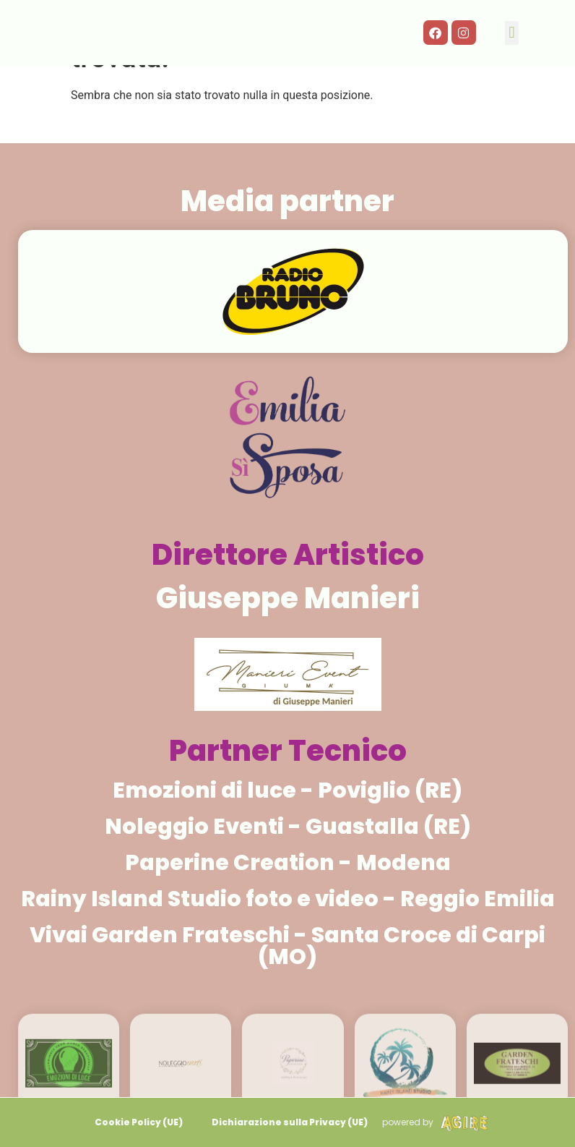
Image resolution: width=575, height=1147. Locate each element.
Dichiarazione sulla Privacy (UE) (290, 1122)
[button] (512, 33)
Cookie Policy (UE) (139, 1122)
